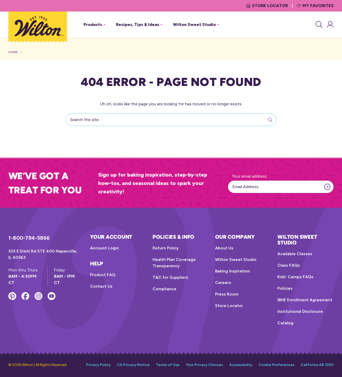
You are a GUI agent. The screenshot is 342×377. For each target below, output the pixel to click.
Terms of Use (168, 365)
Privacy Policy (98, 365)
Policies (285, 288)
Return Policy (166, 247)
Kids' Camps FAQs (295, 276)
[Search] (318, 24)
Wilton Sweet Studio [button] (196, 24)
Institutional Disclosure (300, 311)
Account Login (104, 247)
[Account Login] (330, 24)
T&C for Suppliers (170, 277)
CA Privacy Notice (133, 365)
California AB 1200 (317, 365)
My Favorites (315, 5)
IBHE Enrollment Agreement (304, 299)
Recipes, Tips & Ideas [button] (139, 24)
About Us (224, 247)
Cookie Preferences (276, 365)
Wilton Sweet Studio (235, 259)
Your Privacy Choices (204, 365)
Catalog (285, 322)
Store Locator (267, 5)
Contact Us (101, 286)
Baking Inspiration (232, 271)
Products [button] (94, 24)
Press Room (226, 294)
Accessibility (240, 365)
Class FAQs (288, 265)
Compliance (164, 288)
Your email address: (249, 176)
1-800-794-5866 (29, 238)
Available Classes (294, 253)
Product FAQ (102, 274)
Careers (223, 282)
